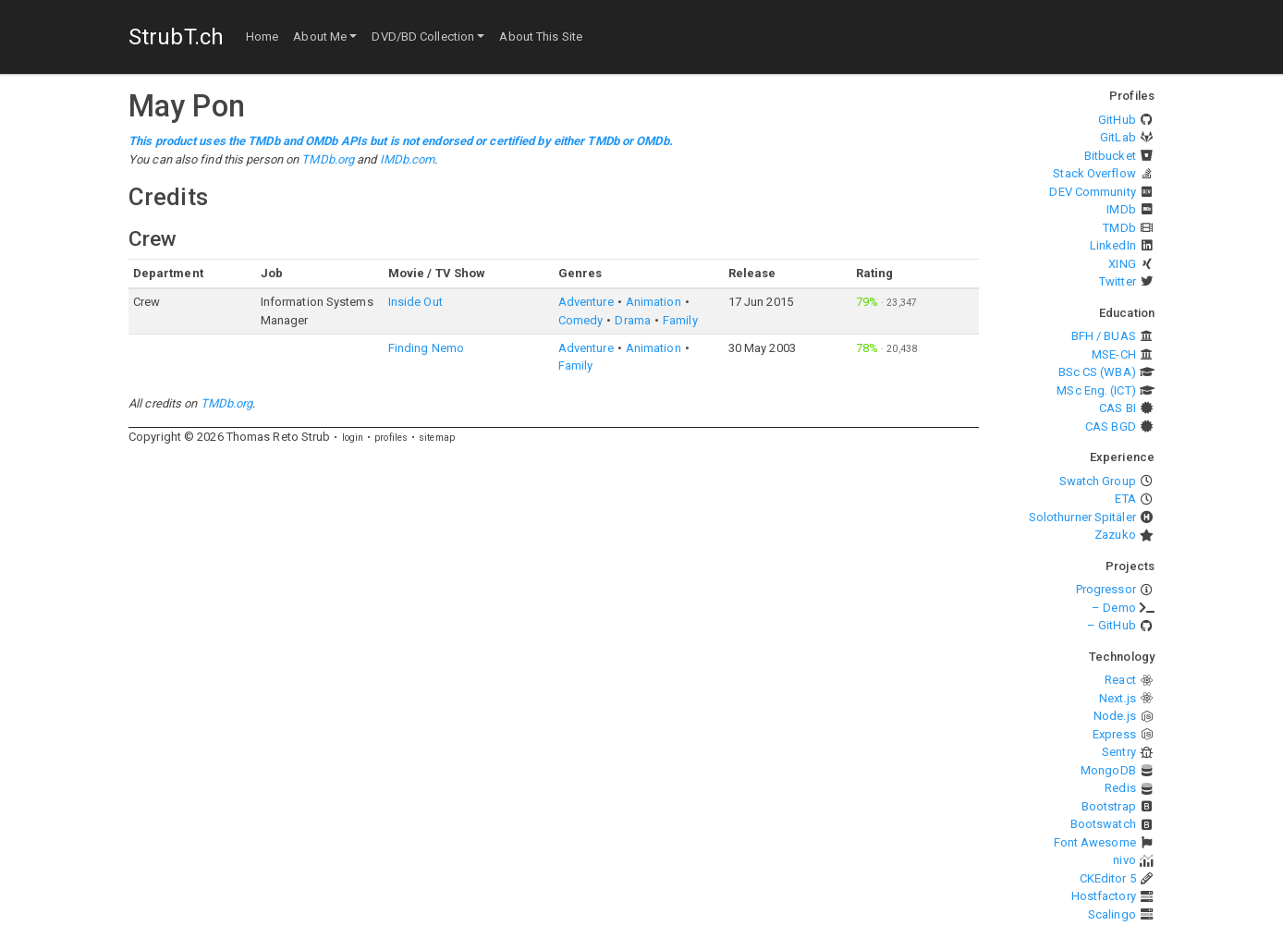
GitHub (1117, 120)
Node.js (1115, 716)
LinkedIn (1113, 245)
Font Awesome (1095, 842)
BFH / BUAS (1103, 336)
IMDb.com (407, 159)
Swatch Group (1097, 481)
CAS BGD (1110, 426)
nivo (1124, 860)
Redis (1120, 788)
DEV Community (1092, 192)
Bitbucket (1110, 156)
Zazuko (1115, 535)
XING (1121, 264)
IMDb (1120, 209)
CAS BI (1117, 408)
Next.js (1117, 698)
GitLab (1118, 137)
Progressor (1106, 589)
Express (1114, 734)
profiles (391, 438)
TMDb (1119, 228)
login (353, 438)
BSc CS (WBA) (1097, 372)
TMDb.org (327, 159)
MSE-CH (1114, 354)
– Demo (1114, 608)
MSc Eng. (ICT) (1096, 390)
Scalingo (1112, 914)
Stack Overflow (1094, 173)
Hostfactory (1103, 896)
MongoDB (1108, 770)
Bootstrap (1108, 806)
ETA (1125, 499)
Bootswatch (1103, 824)
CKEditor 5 (1108, 878)
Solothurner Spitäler (1082, 517)
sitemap (437, 438)
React (1120, 680)
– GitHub (1111, 625)
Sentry (1119, 752)
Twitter (1117, 281)
